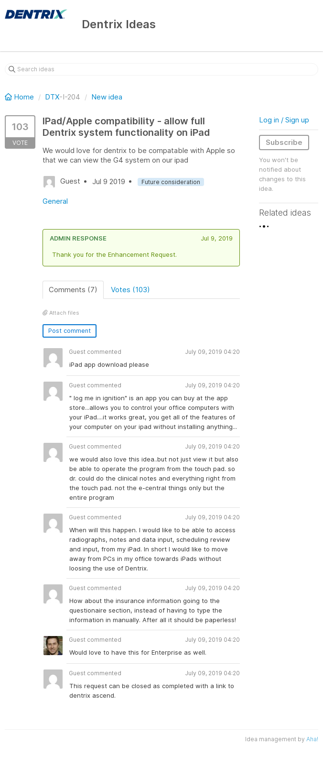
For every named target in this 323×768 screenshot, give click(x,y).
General (55, 201)
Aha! (312, 739)
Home (20, 96)
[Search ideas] (161, 69)
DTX (52, 96)
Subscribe (284, 142)
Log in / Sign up (284, 119)
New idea (106, 96)
